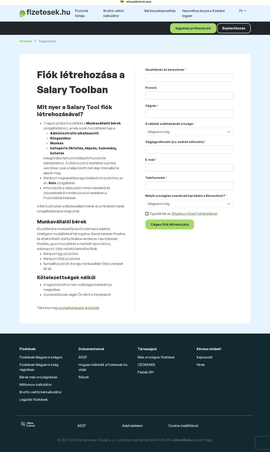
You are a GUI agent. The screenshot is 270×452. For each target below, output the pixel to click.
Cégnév (151, 105)
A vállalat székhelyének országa (169, 123)
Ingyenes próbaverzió (193, 28)
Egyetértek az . (184, 214)
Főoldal (25, 41)
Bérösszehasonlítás (160, 11)
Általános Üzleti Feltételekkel (194, 214)
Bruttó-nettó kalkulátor (113, 13)
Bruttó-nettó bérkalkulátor (40, 392)
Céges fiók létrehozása (170, 224)
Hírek (201, 365)
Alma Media (182, 440)
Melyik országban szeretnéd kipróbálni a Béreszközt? (185, 195)
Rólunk (84, 377)
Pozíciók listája (81, 13)
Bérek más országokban (38, 377)
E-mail (150, 159)
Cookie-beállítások (183, 426)
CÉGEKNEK (146, 365)
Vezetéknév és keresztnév (164, 69)
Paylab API (146, 372)
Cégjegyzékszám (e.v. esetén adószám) (174, 142)
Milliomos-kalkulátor (35, 385)
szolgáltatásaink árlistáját (78, 308)
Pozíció (151, 87)
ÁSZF (83, 357)
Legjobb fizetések (33, 399)
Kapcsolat (205, 357)
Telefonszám (155, 177)
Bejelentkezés (233, 28)
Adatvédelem (132, 426)
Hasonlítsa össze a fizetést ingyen (203, 13)
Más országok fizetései (156, 357)
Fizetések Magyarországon (40, 357)
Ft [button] (241, 11)
